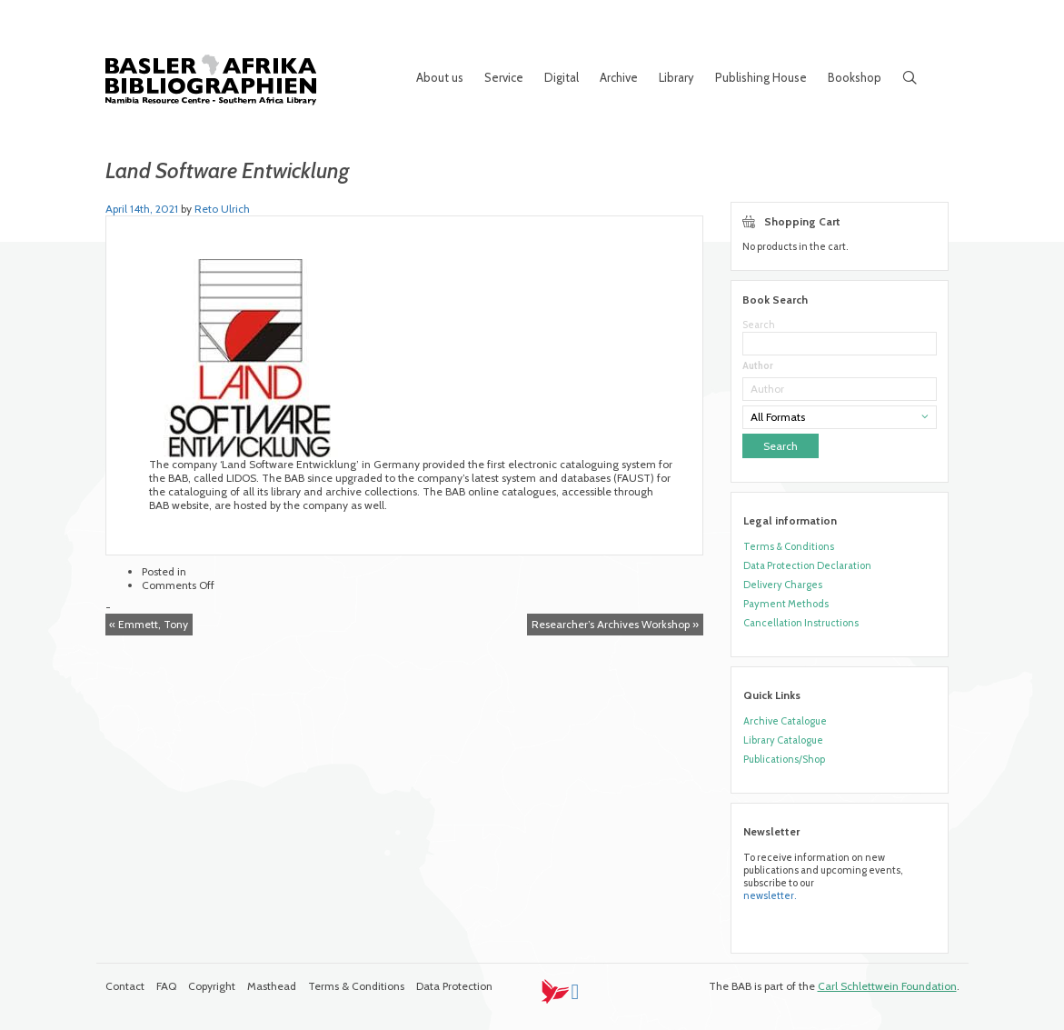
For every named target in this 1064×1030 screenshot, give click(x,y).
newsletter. (769, 895)
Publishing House (761, 77)
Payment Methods (786, 603)
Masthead (271, 986)
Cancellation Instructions (801, 622)
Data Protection (454, 986)
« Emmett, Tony (148, 624)
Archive (619, 77)
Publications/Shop (784, 759)
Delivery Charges (782, 584)
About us (439, 77)
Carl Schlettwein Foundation (887, 986)
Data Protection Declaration (807, 565)
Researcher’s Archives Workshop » (615, 624)
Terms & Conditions (788, 546)
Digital (561, 77)
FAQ (166, 986)
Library (676, 77)
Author (757, 366)
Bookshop (854, 77)
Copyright (211, 986)
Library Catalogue (783, 740)
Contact (124, 986)
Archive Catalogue (785, 721)
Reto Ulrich (222, 208)
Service (503, 77)
